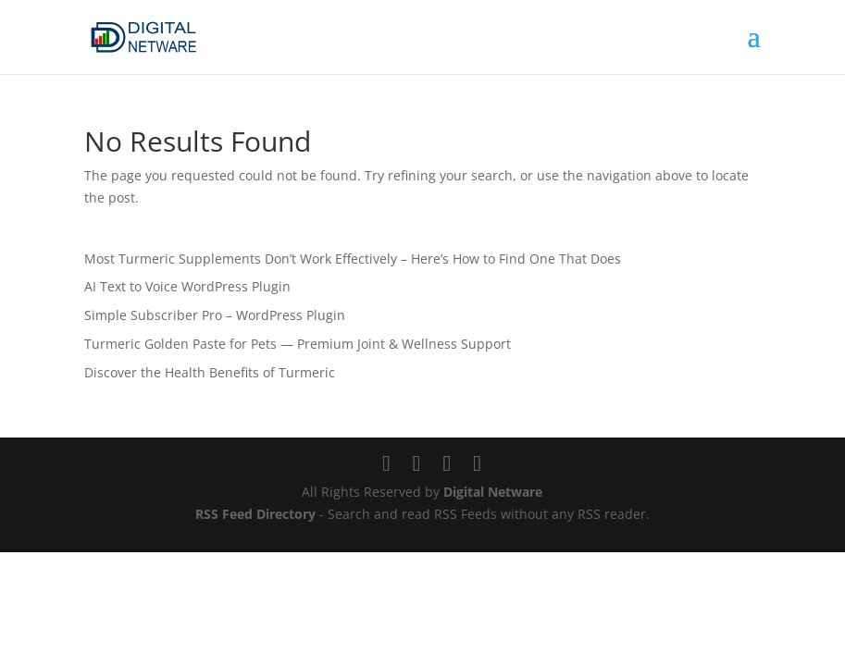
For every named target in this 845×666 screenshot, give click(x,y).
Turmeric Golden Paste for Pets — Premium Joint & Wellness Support (297, 343)
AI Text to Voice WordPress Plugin (187, 286)
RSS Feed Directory (255, 514)
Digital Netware (492, 491)
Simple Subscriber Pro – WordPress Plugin (214, 315)
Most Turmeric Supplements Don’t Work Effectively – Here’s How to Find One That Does (352, 258)
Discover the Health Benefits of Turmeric (209, 372)
